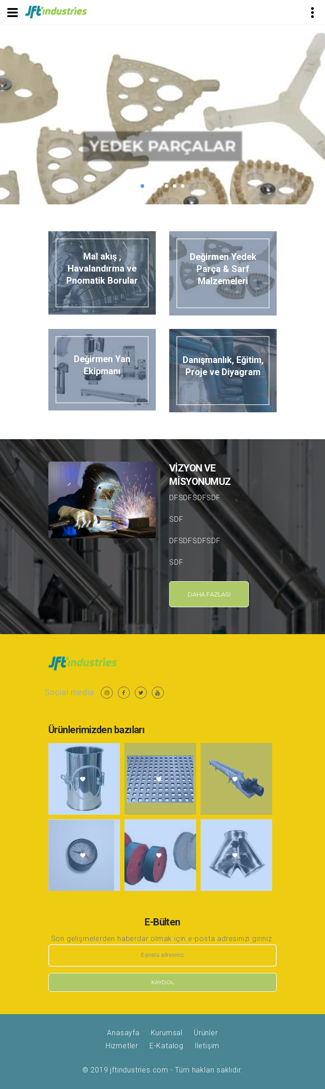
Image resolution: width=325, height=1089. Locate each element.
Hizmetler (122, 1045)
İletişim (207, 1045)
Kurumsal (167, 1032)
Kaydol (162, 982)
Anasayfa (123, 1032)
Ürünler (206, 1032)
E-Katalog (167, 1045)
